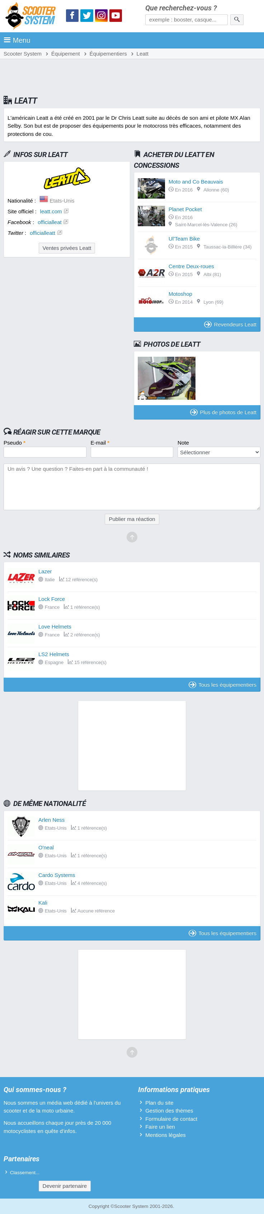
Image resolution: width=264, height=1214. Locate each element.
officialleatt (42, 233)
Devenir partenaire (65, 1186)
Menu (17, 40)
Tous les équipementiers (222, 685)
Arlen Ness (51, 820)
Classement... (25, 1172)
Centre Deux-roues (191, 266)
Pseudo (14, 443)
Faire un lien (160, 1127)
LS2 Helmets (53, 654)
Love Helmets (54, 626)
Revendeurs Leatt (230, 324)
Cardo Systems (56, 875)
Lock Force (51, 599)
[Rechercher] (237, 19)
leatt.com (51, 211)
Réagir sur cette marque (56, 432)
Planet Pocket (185, 209)
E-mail (100, 443)
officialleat (49, 222)
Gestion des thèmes (169, 1111)
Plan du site (159, 1103)
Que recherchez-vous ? (181, 8)
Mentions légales (165, 1135)
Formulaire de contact (171, 1119)
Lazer (45, 571)
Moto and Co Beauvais (196, 182)
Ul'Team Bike (184, 239)
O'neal (46, 847)
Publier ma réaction (132, 519)
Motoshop (180, 294)
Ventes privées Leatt (67, 248)
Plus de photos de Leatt (223, 412)
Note (183, 443)
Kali (42, 903)
